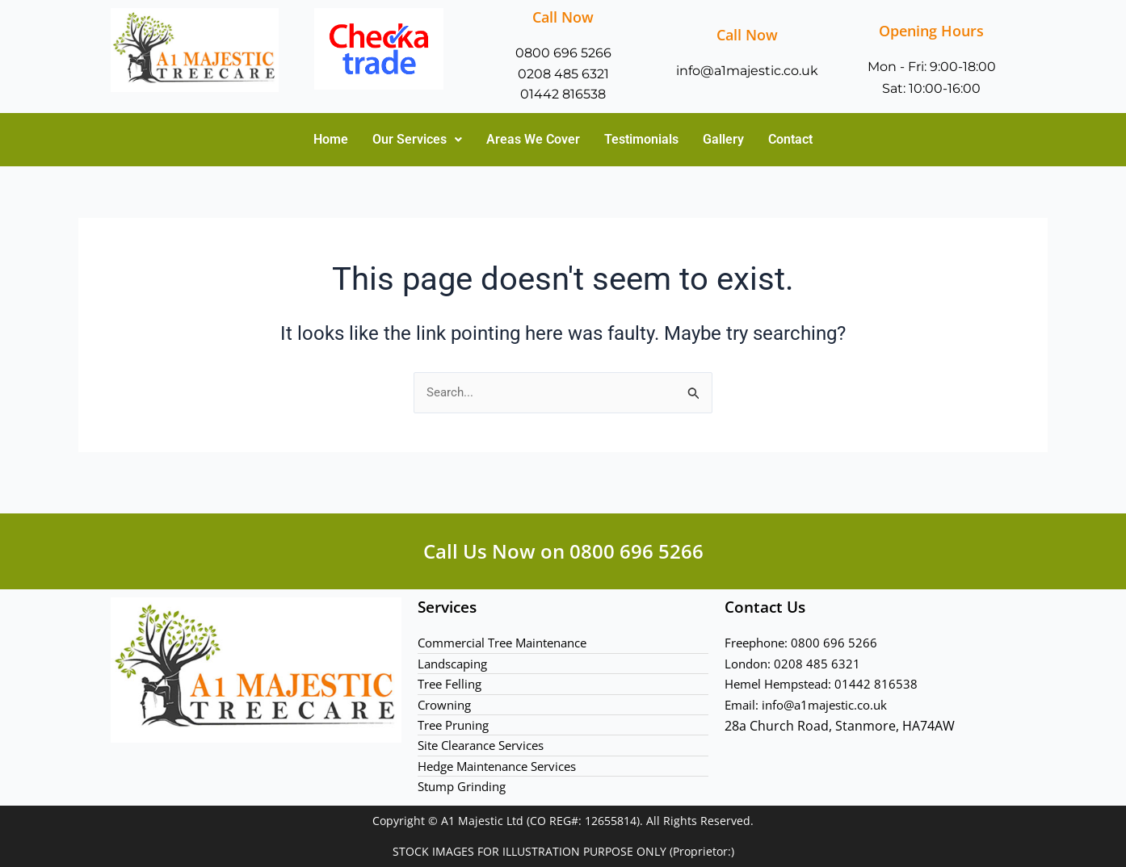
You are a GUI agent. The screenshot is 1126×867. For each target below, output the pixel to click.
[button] (417, 142)
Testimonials (641, 141)
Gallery (723, 141)
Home (330, 141)
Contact (790, 141)
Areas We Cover (533, 141)
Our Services (417, 141)
